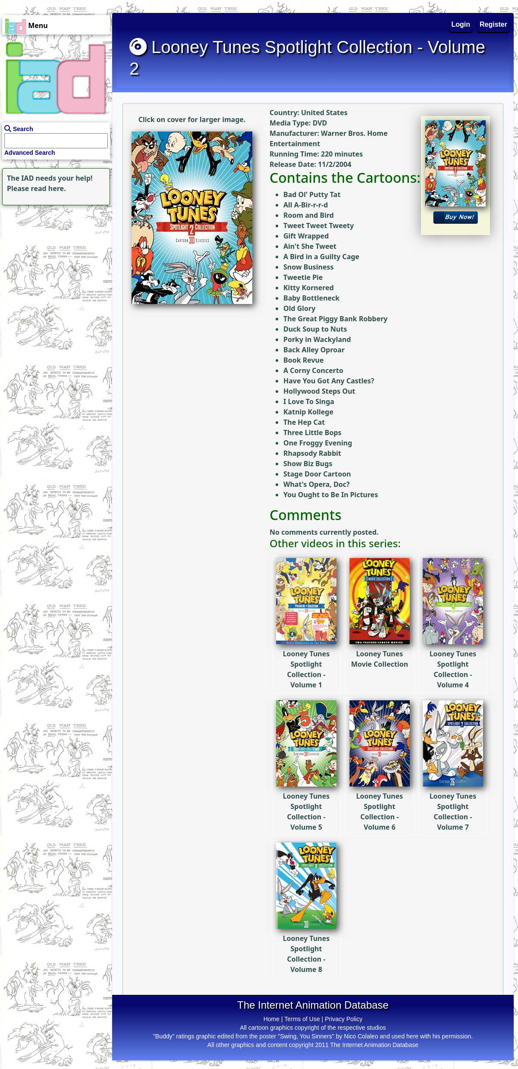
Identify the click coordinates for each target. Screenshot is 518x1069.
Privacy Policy (343, 1019)
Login (461, 24)
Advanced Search (29, 152)
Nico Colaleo (361, 1036)
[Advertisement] (54, 261)
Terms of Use (302, 1019)
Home (271, 1019)
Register (493, 24)
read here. (48, 188)
